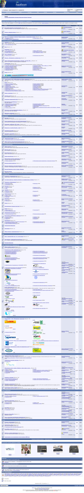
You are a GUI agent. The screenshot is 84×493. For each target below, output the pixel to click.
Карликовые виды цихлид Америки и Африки (13, 90)
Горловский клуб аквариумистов (11, 252)
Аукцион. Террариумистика (10, 380)
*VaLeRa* (64, 414)
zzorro (20, 473)
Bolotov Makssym (7, 473)
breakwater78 (31, 474)
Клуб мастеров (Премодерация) (11, 289)
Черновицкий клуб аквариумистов (11, 285)
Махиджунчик (65, 179)
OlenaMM (10, 475)
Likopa (61, 474)
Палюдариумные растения (10, 222)
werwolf (75, 474)
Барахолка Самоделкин (9, 371)
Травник (64, 239)
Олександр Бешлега (66, 398)
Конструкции (7, 183)
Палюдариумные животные (38, 221)
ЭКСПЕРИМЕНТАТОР (66, 195)
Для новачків (4, 35)
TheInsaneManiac (46, 489)
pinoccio (64, 217)
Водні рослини (5, 116)
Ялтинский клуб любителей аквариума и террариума (43, 285)
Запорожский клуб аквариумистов (11, 257)
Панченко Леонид (65, 349)
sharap (25, 473)
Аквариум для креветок (9, 104)
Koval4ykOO (65, 51)
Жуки (6, 199)
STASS (64, 121)
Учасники (45, 12)
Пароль (68, 10)
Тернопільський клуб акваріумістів (39, 273)
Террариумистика (5, 174)
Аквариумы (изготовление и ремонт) (11, 65)
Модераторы (7, 402)
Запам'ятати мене (79, 9)
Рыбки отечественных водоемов (39, 89)
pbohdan (64, 96)
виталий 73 (30, 473)
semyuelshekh (65, 187)
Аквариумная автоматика (9, 69)
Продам (35, 369)
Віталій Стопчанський (42, 488)
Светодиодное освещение (38, 51)
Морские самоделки (8, 160)
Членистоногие (8, 217)
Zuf (10, 473)
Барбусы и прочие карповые (10, 87)
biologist (42, 453)
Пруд (3, 234)
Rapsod (64, 93)
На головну (77, 485)
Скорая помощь (36, 38)
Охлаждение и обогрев (9, 68)
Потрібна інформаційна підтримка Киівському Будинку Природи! (18, 17)
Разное (35, 69)
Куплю (6, 369)
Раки (6, 106)
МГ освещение (8, 51)
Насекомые (36, 217)
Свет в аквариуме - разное (38, 52)
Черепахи (7, 187)
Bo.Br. (69, 473)
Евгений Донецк (40, 474)
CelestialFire (65, 247)
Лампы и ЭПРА (36, 50)
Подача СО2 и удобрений (38, 68)
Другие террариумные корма (10, 210)
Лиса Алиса (8, 474)
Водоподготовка (36, 67)
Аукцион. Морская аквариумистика (11, 379)
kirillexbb (29, 475)
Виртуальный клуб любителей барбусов (12, 290)
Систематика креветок (37, 103)
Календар (54, 12)
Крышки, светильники (9, 52)
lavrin (63, 301)
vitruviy (64, 422)
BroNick (6, 475)
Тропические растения (9, 213)
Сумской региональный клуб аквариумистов (13, 273)
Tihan (63, 127)
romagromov (12, 474)
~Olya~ (46, 474)
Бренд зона (4, 317)
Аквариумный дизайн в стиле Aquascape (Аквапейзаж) (14, 139)
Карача (64, 393)
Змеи (6, 188)
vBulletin (33, 487)
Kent (63, 153)
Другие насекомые (37, 200)
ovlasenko (64, 163)
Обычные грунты (8, 55)
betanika (64, 28)
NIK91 (64, 381)
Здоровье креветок (8, 107)
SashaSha (24, 475)
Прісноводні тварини (6, 77)
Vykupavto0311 (47, 475)
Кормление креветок (37, 104)
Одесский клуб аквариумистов (39, 267)
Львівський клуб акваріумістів (39, 261)
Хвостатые (7, 191)
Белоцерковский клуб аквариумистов (11, 251)
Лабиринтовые (8, 85)
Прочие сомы (36, 86)
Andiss (51, 473)
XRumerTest (6, 462)
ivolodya (33, 475)
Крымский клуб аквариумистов (39, 258)
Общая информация (6, 390)
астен (54, 473)
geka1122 (64, 299)
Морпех (64, 370)
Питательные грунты (37, 55)
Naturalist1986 (65, 99)
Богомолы (35, 199)
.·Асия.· (64, 183)
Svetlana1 (15, 475)
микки (26, 474)
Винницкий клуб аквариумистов (39, 251)
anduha (35, 473)
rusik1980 (50, 474)
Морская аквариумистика (7, 144)
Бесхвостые (7, 192)
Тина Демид (21, 474)
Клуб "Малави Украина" (38, 300)
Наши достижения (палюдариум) (11, 223)
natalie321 (64, 118)
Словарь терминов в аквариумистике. (12, 39)
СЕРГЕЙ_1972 (65, 213)
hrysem (64, 270)
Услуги (6, 372)
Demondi (65, 473)
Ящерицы (35, 187)
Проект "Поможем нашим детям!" (39, 396)
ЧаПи (38, 12)
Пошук (77, 12)
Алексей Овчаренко (45, 473)
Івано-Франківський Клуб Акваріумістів (40, 257)
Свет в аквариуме (8, 50)
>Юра (64, 379)
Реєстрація (30, 12)
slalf (63, 32)
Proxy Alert (40, 489)
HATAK (64, 124)
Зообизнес (7, 403)
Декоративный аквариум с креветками (40, 105)
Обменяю (7, 370)
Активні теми (8, 12)
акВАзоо (64, 384)
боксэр (64, 265)
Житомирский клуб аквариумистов (40, 255)
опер (17, 474)
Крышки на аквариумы (9, 66)
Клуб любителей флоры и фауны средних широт (42, 290)
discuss (39, 473)
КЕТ (76, 473)
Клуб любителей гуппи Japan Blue (39, 308)
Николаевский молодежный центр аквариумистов (14, 267)
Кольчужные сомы (37, 85)
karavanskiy (64, 417)
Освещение (36, 66)
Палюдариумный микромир (38, 222)
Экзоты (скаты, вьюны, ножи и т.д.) (11, 89)
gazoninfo (64, 362)
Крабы (35, 106)
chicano (19, 475)
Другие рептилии (36, 188)
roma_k (73, 473)
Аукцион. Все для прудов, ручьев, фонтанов (41, 379)
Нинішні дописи (66, 12)
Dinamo (72, 474)
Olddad (64, 357)
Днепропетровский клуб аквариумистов (40, 252)
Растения (35, 218)
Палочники (7, 196)
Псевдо (68, 9)
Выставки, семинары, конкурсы (10, 396)
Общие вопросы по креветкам (10, 103)
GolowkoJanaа (56, 474)
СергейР (64, 134)
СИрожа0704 (15, 473)
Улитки (6, 218)
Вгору (83, 485)
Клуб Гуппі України (37, 289)
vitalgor (26, 454)
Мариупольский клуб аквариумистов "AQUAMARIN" (14, 265)
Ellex (63, 236)
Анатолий (64, 156)
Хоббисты (35, 402)
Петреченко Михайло (16, 470)
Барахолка (4, 354)
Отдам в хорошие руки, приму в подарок (41, 370)
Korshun (64, 86)
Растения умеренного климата (39, 213)
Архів (80, 485)
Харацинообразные (37, 84)
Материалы (36, 183)
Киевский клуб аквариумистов (10, 258)
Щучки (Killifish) (36, 88)
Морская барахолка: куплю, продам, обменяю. (42, 371)
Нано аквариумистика (9, 44)
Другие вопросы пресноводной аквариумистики (12, 136)
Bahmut (64, 368)
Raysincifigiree (59, 473)
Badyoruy (64, 54)
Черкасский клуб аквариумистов (39, 282)
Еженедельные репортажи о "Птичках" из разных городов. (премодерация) (18, 357)
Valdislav (41, 475)
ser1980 (64, 272)
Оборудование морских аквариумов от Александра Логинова (44, 160)
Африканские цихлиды (9, 84)
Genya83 (79, 474)
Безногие (35, 191)
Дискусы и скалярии (8, 83)
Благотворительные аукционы (10, 378)
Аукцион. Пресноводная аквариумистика (41, 378)
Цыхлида (80, 473)
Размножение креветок (9, 105)
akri (23, 473)
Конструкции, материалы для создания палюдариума (14, 221)
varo (63, 199)
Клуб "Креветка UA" (37, 292)
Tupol (63, 72)
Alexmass (64, 429)
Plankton (64, 263)
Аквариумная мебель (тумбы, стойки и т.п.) (41, 65)
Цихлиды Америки (37, 83)
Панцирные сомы (8, 86)
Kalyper (64, 43)
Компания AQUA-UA (9, 332)
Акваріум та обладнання (7, 40)
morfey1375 (64, 159)
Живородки (7, 88)
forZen (37, 475)
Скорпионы (36, 195)
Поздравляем (7, 409)
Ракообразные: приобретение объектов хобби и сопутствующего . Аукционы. (47, 107)
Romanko (64, 176)
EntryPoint (69, 474)
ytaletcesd (36, 474)
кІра (63, 113)
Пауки (6, 195)
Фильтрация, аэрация (9, 67)
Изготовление (7, 184)
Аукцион (20, 12)
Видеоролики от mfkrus (38, 403)
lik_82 (65, 474)
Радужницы (36, 87)
